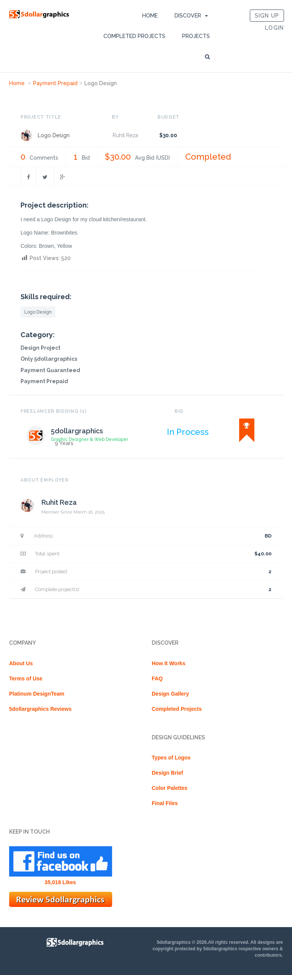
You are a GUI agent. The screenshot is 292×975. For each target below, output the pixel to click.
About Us (21, 663)
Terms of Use (26, 678)
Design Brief (167, 773)
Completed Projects (134, 36)
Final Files (165, 803)
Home (150, 16)
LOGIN (274, 28)
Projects (196, 36)
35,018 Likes (60, 882)
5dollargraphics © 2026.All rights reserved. (203, 942)
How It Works (168, 663)
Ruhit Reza (125, 135)
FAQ (157, 678)
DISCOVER (188, 16)
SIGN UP (267, 16)
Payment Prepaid (55, 83)
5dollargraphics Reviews (40, 709)
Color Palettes (169, 788)
